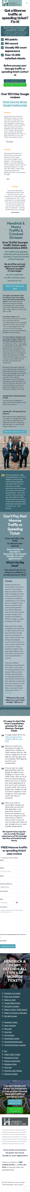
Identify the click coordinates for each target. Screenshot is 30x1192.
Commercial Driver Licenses (15, 1045)
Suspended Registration (13, 1042)
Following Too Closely (12, 993)
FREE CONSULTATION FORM (13, 738)
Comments (3, 907)
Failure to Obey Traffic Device (15, 1009)
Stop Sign (8, 1032)
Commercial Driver (6, 884)
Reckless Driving (10, 1064)
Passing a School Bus (12, 1061)
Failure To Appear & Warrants (15, 1013)
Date (1, 899)
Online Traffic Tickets (12, 1054)
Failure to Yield (9, 1000)
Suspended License (11, 1038)
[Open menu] (26, 3)
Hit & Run (8, 1067)
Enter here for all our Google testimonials (15, 103)
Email (2, 876)
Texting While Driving (12, 1003)
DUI (5, 1051)
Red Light (8, 1029)
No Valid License (10, 1016)
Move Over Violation (12, 996)
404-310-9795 (18, 539)
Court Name (4, 891)
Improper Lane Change (13, 1071)
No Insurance (9, 1035)
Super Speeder (10, 1025)
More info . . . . (20, 405)
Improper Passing (11, 1074)
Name (2, 860)
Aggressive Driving (11, 1058)
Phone (2, 868)
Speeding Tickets (11, 1022)
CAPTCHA (3, 941)
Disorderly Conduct (11, 1006)
